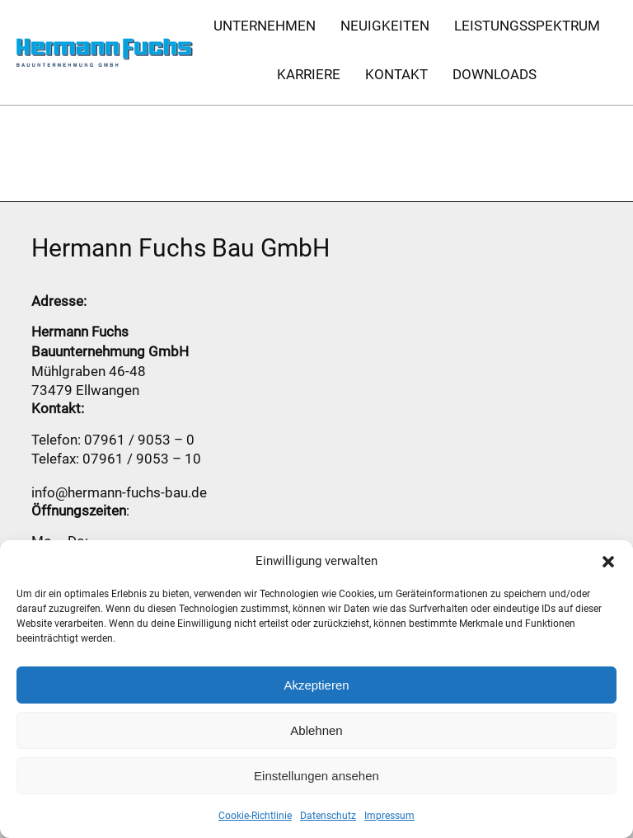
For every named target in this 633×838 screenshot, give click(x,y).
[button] (608, 561)
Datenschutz (328, 816)
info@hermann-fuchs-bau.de (119, 492)
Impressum (389, 816)
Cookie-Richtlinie (255, 816)
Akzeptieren (316, 685)
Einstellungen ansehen (316, 776)
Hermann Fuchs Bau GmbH (180, 247)
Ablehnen (316, 730)
